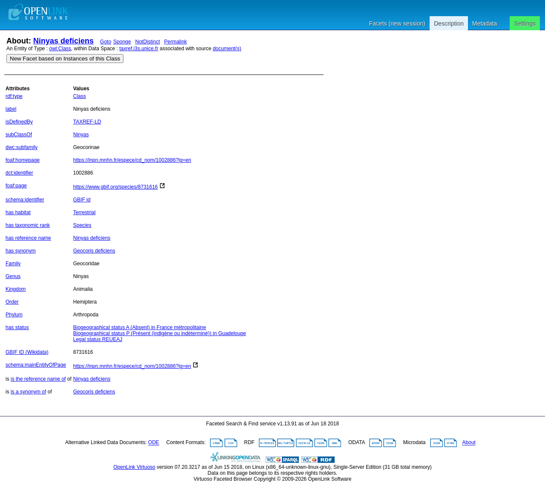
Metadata (484, 23)
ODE (153, 443)
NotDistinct (147, 42)
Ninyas (81, 135)
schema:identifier (25, 200)
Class (79, 96)
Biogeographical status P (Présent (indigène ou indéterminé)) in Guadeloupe (159, 333)
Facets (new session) (397, 23)
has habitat (18, 212)
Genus (13, 276)
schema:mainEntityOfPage (36, 365)
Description (449, 23)
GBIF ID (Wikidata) (27, 352)
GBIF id (82, 200)
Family (13, 264)
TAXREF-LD (87, 122)
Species (82, 225)
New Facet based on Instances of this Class (65, 58)
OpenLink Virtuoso (134, 467)
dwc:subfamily (21, 147)
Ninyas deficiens (63, 41)
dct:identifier (19, 173)
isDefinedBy (19, 122)
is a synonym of (28, 392)
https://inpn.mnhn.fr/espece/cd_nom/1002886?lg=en (132, 160)
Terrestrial (84, 212)
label (11, 109)
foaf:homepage (23, 160)
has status (17, 327)
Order (12, 302)
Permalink (175, 42)
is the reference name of (38, 379)
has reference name (28, 238)
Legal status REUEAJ (97, 339)
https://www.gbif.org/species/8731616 (115, 187)
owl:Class (60, 49)
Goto (105, 42)
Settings (525, 23)
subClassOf (19, 135)
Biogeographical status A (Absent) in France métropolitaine (139, 327)
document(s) (227, 49)
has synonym (21, 251)
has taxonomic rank (28, 225)
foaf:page (16, 186)
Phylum (14, 315)
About (469, 443)
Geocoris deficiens (94, 251)
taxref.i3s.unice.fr (138, 49)
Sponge (122, 42)
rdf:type (14, 96)
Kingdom (16, 289)
